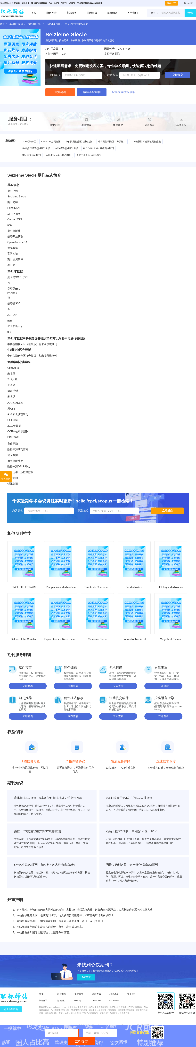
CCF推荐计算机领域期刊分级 (146, 141)
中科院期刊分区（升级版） (112, 141)
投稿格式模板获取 (123, 92)
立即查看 (28, 686)
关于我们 (132, 12)
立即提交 (81, 1041)
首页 (33, 12)
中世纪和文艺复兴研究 (76, 24)
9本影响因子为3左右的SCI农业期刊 (129, 798)
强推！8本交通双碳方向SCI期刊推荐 (38, 831)
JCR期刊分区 (35, 24)
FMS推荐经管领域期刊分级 (36, 148)
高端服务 (71, 12)
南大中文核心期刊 (31, 155)
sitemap (77, 1000)
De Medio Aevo (134, 587)
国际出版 (92, 12)
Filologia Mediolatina (171, 587)
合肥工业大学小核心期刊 (58, 155)
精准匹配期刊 (92, 92)
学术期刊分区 (16, 24)
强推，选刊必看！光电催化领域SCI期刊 (132, 864)
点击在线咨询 (11, 1009)
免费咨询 (60, 92)
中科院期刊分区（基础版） (79, 141)
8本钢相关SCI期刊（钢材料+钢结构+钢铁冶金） (45, 864)
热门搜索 (61, 1000)
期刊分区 (43, 1000)
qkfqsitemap (114, 1000)
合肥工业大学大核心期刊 (88, 155)
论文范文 (78, 994)
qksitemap (96, 1000)
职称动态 (112, 12)
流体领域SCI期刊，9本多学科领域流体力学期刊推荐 (48, 798)
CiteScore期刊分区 (50, 141)
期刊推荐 (51, 12)
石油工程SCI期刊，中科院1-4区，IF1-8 (131, 831)
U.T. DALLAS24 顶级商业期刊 (98, 148)
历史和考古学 (53, 24)
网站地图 (188, 3)
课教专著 (96, 994)
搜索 (190, 13)
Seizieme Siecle (97, 639)
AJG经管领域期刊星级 (66, 148)
